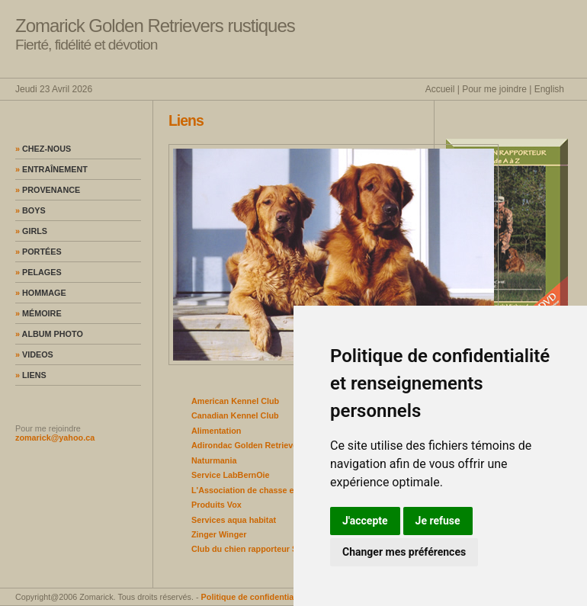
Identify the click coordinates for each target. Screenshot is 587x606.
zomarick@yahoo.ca (55, 437)
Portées (38, 251)
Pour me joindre (494, 89)
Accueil (440, 89)
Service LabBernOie (230, 474)
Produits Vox (216, 504)
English (549, 89)
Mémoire (38, 313)
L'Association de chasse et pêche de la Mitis (278, 490)
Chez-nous (43, 148)
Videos (34, 354)
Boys (30, 210)
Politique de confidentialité (253, 596)
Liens (31, 375)
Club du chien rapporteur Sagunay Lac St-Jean (283, 548)
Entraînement (51, 169)
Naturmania (213, 460)
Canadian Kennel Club (235, 415)
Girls (31, 231)
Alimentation (216, 430)
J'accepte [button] (365, 521)
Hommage (40, 292)
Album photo (49, 333)
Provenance (47, 189)
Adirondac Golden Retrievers (248, 445)
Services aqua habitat (233, 519)
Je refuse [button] (437, 521)
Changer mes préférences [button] (404, 552)
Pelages (38, 272)
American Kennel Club (235, 401)
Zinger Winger (218, 534)
